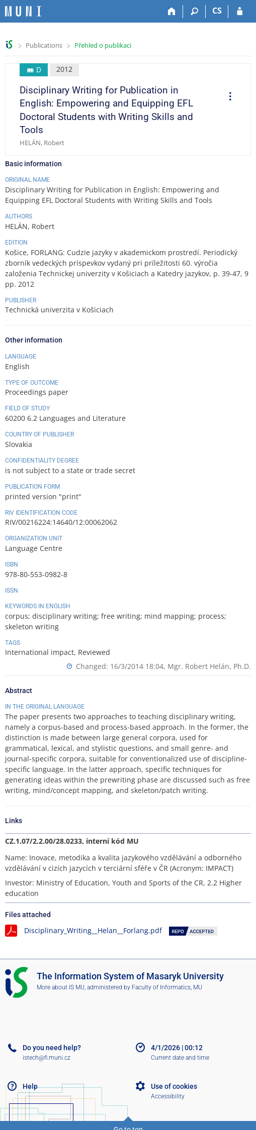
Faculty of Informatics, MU (167, 987)
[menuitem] (226, 97)
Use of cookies (174, 1086)
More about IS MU (60, 987)
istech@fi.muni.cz (46, 1057)
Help (30, 1086)
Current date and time (180, 1057)
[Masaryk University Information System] (23, 11)
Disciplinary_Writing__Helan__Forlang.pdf (93, 930)
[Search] (194, 11)
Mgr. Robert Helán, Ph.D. (209, 666)
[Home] (171, 11)
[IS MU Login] (239, 11)
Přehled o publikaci (102, 45)
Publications (44, 45)
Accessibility (168, 1096)
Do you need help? (52, 1048)
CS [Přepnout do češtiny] (217, 10)
